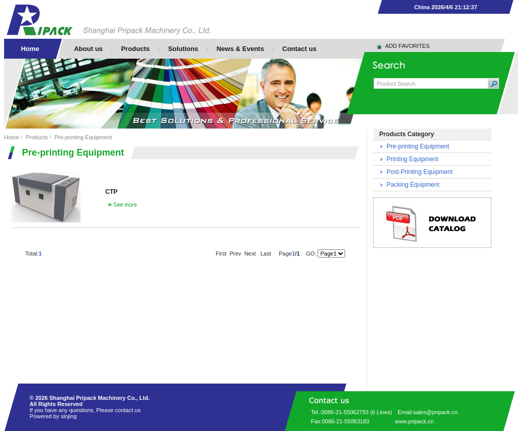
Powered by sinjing (53, 416)
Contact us (299, 49)
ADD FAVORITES (407, 46)
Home (11, 137)
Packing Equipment (412, 184)
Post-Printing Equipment (419, 171)
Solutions (183, 49)
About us (88, 49)
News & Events (240, 49)
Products (135, 49)
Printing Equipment (412, 159)
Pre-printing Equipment (83, 137)
